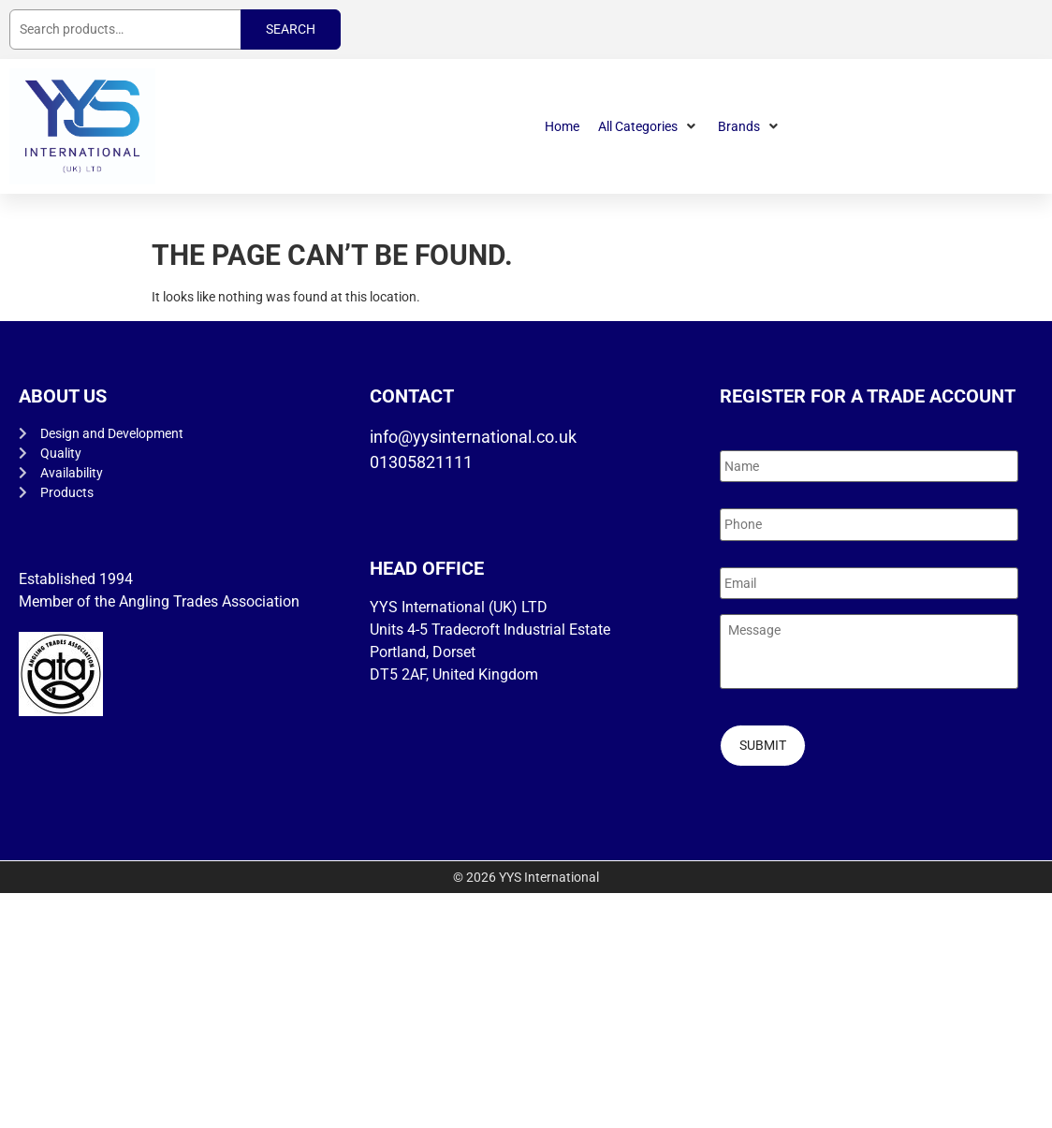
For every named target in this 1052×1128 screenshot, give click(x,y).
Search (290, 29)
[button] (649, 126)
